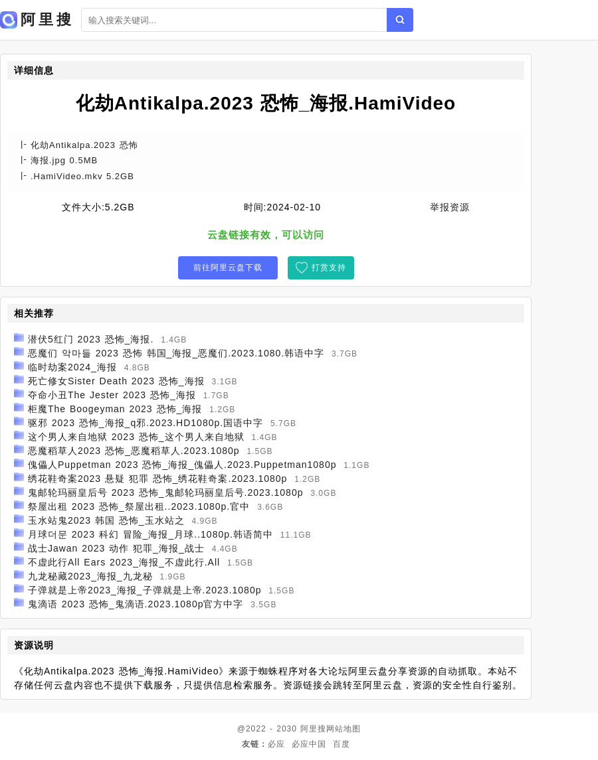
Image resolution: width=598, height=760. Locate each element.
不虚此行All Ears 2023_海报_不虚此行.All (124, 562)
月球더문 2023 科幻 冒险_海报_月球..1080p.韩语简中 (150, 534)
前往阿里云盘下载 (227, 267)
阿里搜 (313, 728)
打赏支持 (329, 267)
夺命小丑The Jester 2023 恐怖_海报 (112, 395)
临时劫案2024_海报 (72, 367)
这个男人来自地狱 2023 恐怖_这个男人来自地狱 (136, 436)
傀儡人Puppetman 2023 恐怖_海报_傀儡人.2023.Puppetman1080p (182, 464)
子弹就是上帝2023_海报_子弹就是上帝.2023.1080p (145, 590)
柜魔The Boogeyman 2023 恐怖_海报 (115, 409)
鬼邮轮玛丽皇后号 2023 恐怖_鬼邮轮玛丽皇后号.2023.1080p (166, 492)
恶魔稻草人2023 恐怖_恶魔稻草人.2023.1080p (134, 450)
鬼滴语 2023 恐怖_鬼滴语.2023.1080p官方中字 (136, 604)
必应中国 (309, 744)
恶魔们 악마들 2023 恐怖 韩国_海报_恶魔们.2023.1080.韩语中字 (176, 353)
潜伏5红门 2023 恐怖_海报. (90, 339)
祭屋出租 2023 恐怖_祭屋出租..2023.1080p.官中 (139, 506)
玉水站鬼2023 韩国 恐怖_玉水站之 (106, 520)
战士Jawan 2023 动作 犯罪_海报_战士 (116, 548)
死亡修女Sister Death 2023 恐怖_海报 (116, 381)
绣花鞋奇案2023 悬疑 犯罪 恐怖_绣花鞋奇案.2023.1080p (157, 478)
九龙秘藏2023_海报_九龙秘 (90, 576)
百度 (341, 744)
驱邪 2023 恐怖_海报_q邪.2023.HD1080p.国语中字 (145, 423)
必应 (276, 744)
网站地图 (343, 728)
